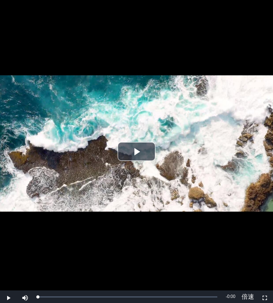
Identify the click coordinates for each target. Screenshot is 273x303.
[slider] (127, 297)
